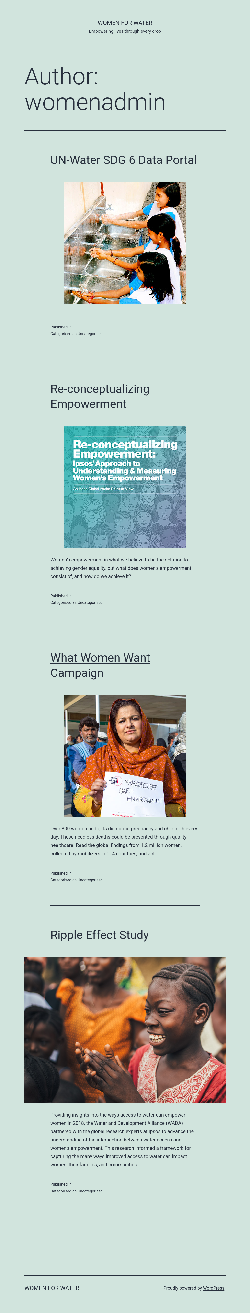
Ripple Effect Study (99, 935)
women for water (125, 23)
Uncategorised (90, 333)
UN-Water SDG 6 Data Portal (123, 160)
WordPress (213, 1288)
